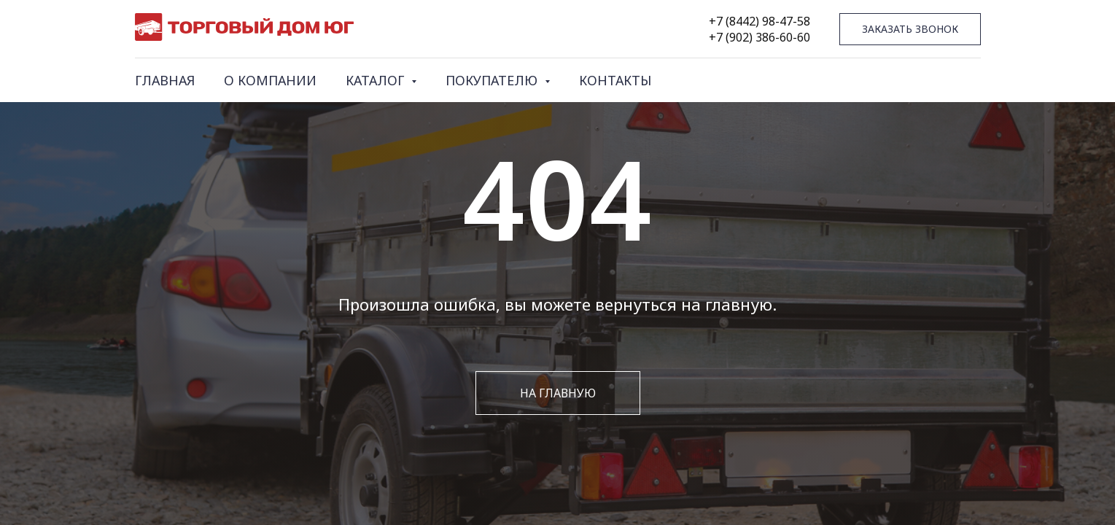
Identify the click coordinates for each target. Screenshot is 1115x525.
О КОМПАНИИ (270, 80)
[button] (910, 29)
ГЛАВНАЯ (165, 80)
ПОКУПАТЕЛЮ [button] (493, 80)
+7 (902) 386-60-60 (759, 37)
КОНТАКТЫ (615, 80)
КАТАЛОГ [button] (377, 80)
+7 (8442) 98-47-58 (759, 21)
